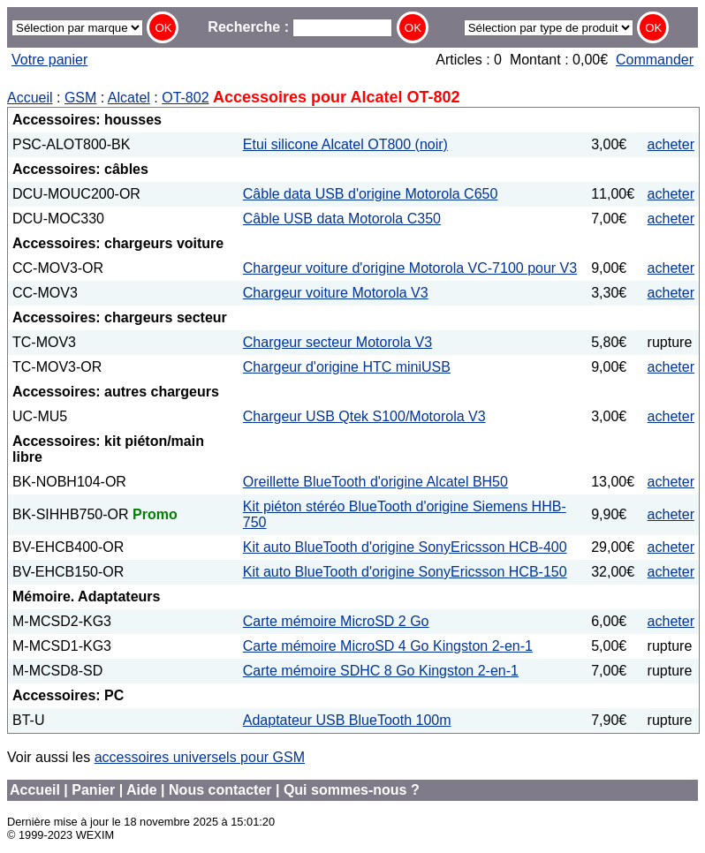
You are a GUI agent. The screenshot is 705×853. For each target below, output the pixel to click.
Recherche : (300, 26)
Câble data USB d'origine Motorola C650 (370, 193)
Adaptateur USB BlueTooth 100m (347, 720)
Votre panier (49, 59)
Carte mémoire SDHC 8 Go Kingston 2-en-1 (381, 670)
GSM (80, 97)
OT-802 (185, 97)
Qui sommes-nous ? (352, 789)
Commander (655, 59)
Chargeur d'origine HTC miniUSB (347, 366)
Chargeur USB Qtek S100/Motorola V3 (364, 416)
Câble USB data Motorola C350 (342, 218)
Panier (93, 789)
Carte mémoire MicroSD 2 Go (336, 621)
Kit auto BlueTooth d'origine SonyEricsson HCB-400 (405, 547)
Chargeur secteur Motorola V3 (337, 342)
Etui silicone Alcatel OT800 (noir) (345, 144)
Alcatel (129, 97)
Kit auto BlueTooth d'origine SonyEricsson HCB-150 (405, 571)
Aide (141, 789)
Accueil (30, 97)
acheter (671, 144)
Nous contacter (220, 789)
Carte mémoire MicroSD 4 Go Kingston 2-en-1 (388, 645)
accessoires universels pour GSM (200, 757)
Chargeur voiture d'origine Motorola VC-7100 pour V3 (410, 268)
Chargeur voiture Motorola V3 (335, 292)
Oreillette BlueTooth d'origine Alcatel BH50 (375, 481)
